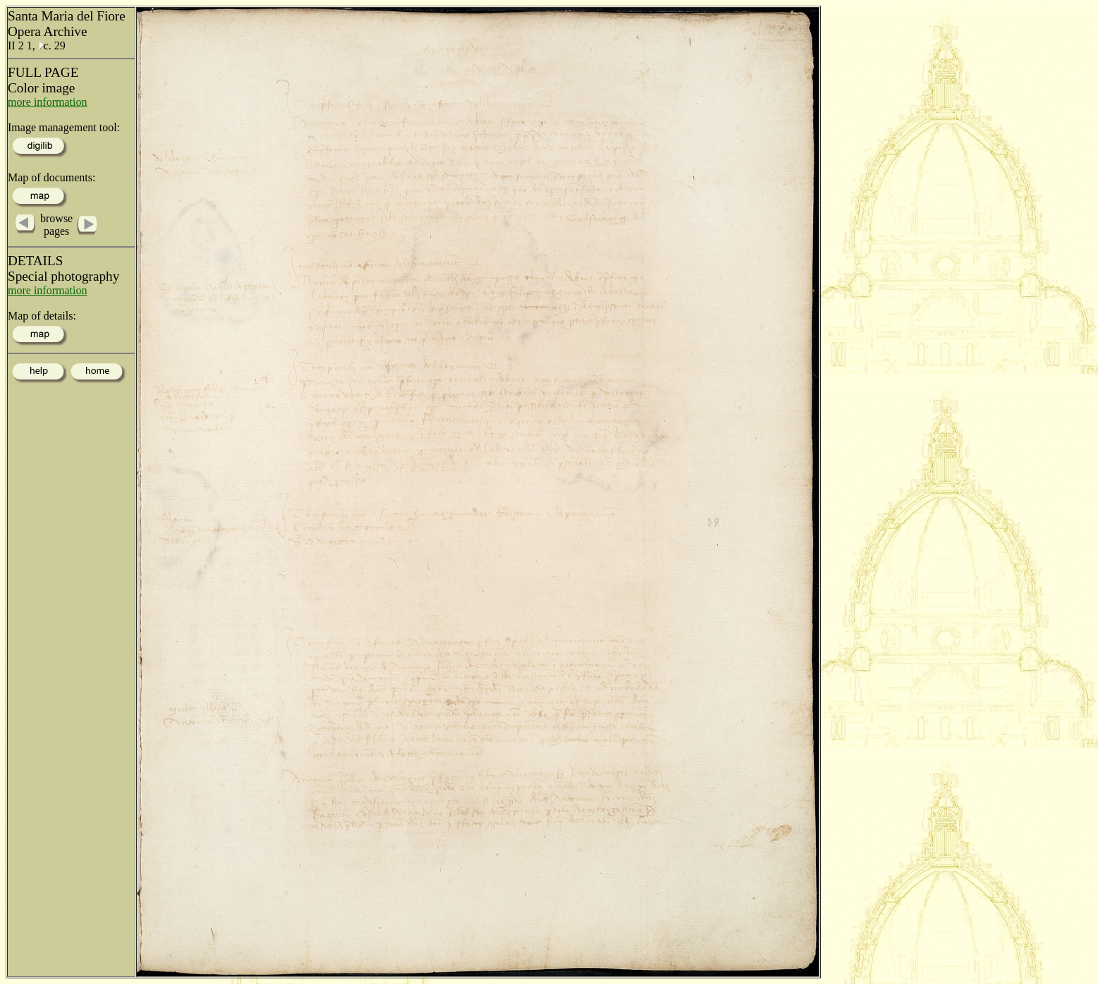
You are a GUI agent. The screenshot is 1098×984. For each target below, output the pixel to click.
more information (47, 102)
